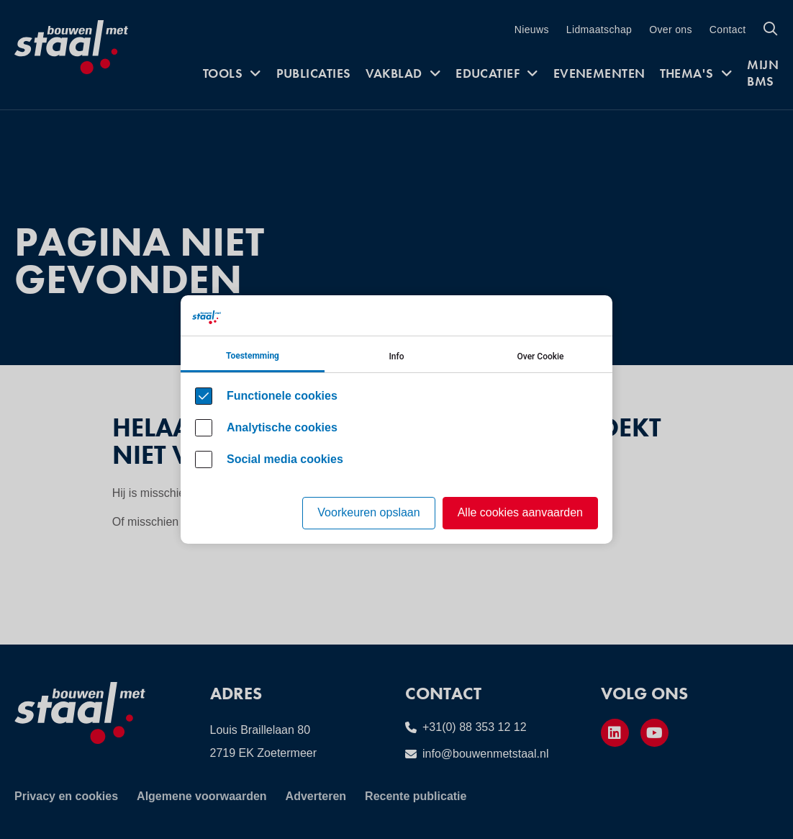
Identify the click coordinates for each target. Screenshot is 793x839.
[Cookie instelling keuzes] (396, 419)
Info (396, 356)
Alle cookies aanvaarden (520, 512)
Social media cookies (285, 459)
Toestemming (252, 356)
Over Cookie (540, 356)
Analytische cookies (282, 427)
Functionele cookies (282, 396)
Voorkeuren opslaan (368, 512)
